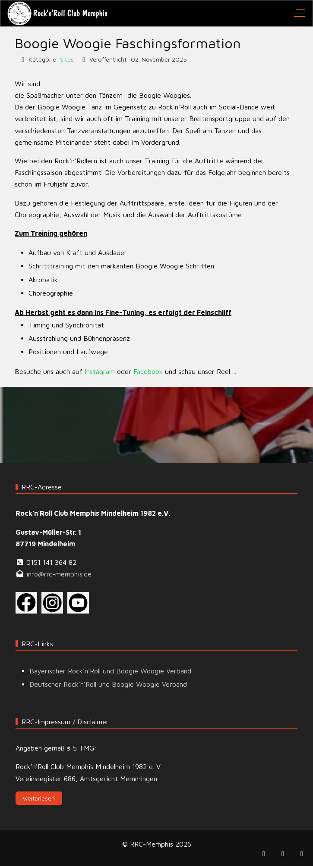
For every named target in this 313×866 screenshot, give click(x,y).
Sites (67, 59)
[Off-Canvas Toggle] (298, 13)
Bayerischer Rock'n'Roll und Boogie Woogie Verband (110, 671)
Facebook (148, 371)
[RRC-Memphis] (58, 13)
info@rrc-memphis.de (59, 574)
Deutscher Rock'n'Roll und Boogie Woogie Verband (108, 684)
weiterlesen (39, 798)
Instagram (100, 371)
